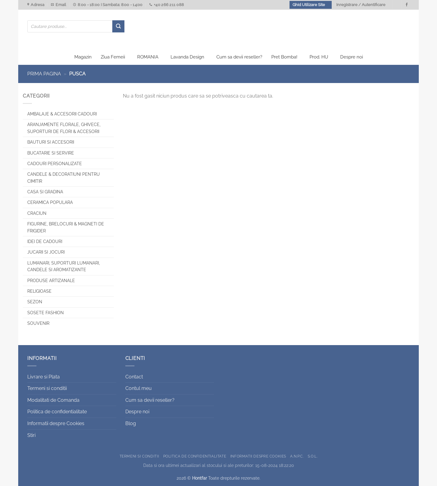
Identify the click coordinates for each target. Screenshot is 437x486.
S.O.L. (313, 456)
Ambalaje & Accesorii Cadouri (62, 114)
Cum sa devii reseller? (239, 57)
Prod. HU (319, 57)
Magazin (83, 57)
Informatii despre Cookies (55, 423)
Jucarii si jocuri (46, 252)
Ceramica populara (50, 202)
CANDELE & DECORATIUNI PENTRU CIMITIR (63, 177)
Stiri (31, 435)
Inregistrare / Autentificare (360, 4)
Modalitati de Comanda (53, 400)
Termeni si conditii (47, 388)
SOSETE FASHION (45, 312)
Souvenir (38, 323)
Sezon (34, 302)
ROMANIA (147, 57)
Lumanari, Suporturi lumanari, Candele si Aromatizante (63, 266)
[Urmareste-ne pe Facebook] (406, 5)
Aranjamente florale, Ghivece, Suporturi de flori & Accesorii (63, 128)
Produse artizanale (51, 280)
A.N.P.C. (296, 456)
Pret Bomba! (284, 57)
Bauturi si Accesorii (50, 142)
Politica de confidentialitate (57, 412)
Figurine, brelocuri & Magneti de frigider (65, 227)
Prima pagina (44, 74)
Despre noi (351, 57)
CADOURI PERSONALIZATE (54, 163)
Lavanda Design (187, 57)
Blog (130, 423)
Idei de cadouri (44, 241)
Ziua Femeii (113, 57)
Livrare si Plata (43, 377)
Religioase (39, 291)
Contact (134, 377)
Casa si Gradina (45, 191)
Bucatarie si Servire (50, 153)
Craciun (36, 213)
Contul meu (138, 388)
